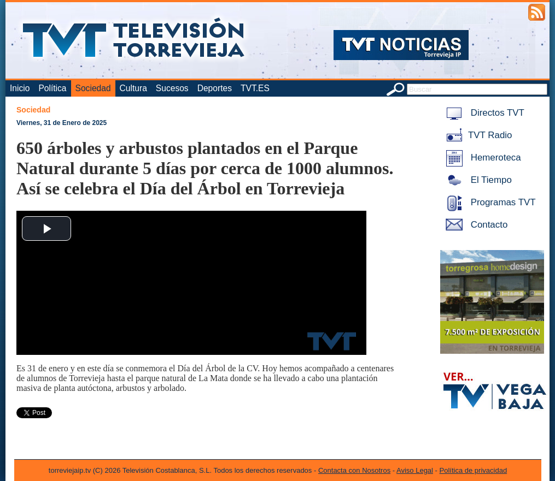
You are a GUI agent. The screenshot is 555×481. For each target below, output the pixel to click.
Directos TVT (483, 113)
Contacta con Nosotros (354, 470)
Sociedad (93, 88)
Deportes (214, 88)
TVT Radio (477, 135)
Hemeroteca (481, 157)
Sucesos (172, 88)
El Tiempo (477, 180)
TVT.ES (255, 88)
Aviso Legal (414, 470)
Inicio (20, 88)
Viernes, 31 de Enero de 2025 (61, 123)
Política (52, 88)
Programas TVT (489, 202)
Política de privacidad (473, 470)
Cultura (133, 88)
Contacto (474, 224)
